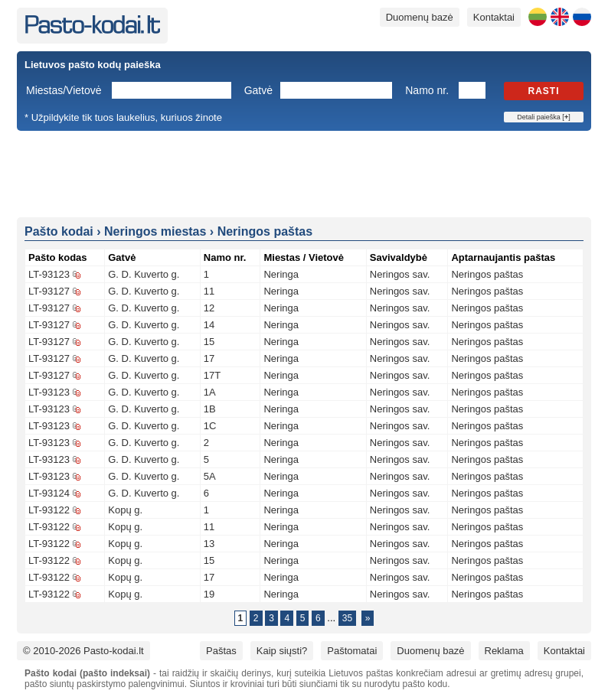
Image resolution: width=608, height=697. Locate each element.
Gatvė (258, 90)
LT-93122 (49, 510)
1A (210, 392)
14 (209, 325)
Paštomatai (352, 650)
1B (210, 409)
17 (209, 358)
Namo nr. (427, 90)
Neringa (281, 274)
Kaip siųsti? (282, 650)
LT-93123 (49, 274)
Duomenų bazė (419, 17)
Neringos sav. (400, 274)
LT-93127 (49, 291)
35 (347, 618)
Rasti (544, 91)
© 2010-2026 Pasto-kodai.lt (83, 650)
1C (210, 426)
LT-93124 (49, 493)
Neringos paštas (487, 274)
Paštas (221, 650)
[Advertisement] (304, 172)
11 (209, 291)
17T (212, 375)
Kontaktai (494, 17)
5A (210, 476)
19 (209, 594)
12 (209, 308)
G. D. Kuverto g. (143, 274)
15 (209, 341)
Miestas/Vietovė (64, 90)
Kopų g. (125, 510)
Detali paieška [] (543, 117)
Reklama (504, 650)
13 (209, 543)
